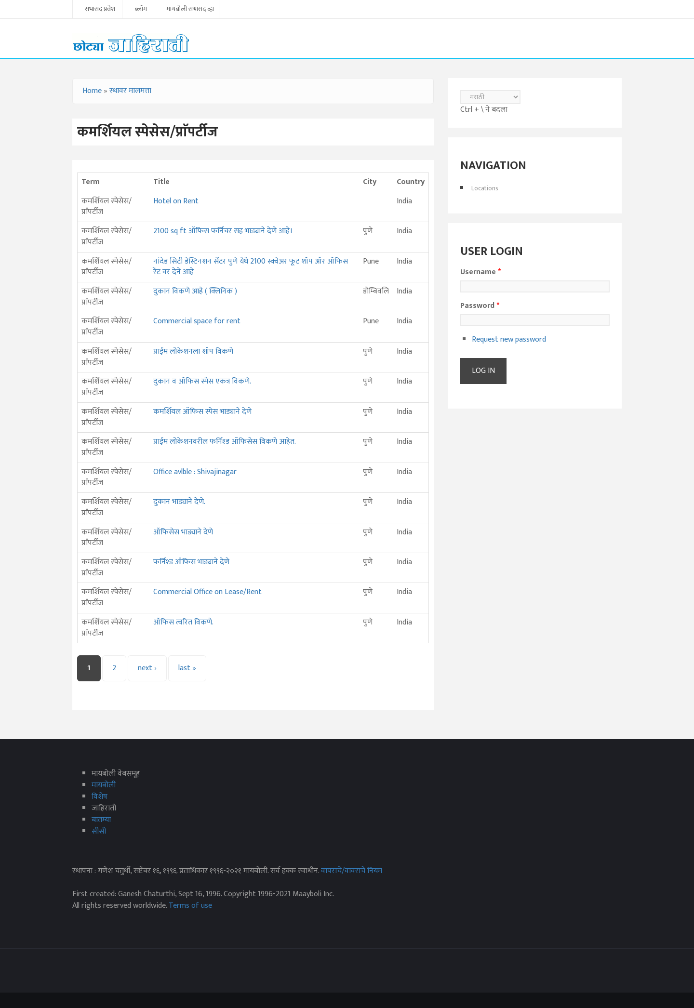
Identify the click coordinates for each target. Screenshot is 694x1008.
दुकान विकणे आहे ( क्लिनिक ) (195, 291)
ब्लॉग (140, 9)
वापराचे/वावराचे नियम (351, 870)
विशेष (99, 796)
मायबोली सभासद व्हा (190, 9)
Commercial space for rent (196, 321)
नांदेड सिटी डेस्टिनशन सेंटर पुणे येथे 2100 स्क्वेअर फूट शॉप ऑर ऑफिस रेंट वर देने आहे (250, 267)
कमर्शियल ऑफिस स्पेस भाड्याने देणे (202, 411)
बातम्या (101, 819)
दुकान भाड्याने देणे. (179, 501)
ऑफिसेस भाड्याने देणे (183, 532)
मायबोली (104, 785)
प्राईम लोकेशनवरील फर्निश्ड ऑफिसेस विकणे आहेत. (224, 441)
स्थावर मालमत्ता (130, 90)
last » (187, 668)
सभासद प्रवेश (100, 9)
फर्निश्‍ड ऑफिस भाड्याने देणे (191, 562)
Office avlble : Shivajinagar (195, 471)
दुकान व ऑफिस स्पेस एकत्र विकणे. (202, 381)
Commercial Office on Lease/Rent (207, 591)
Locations (484, 188)
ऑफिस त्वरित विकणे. (183, 622)
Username (480, 272)
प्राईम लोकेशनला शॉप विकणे (193, 351)
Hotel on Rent (176, 201)
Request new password (509, 339)
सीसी (99, 831)
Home (92, 90)
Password (479, 306)
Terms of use (190, 905)
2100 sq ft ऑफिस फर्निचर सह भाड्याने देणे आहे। (223, 231)
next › (147, 668)
